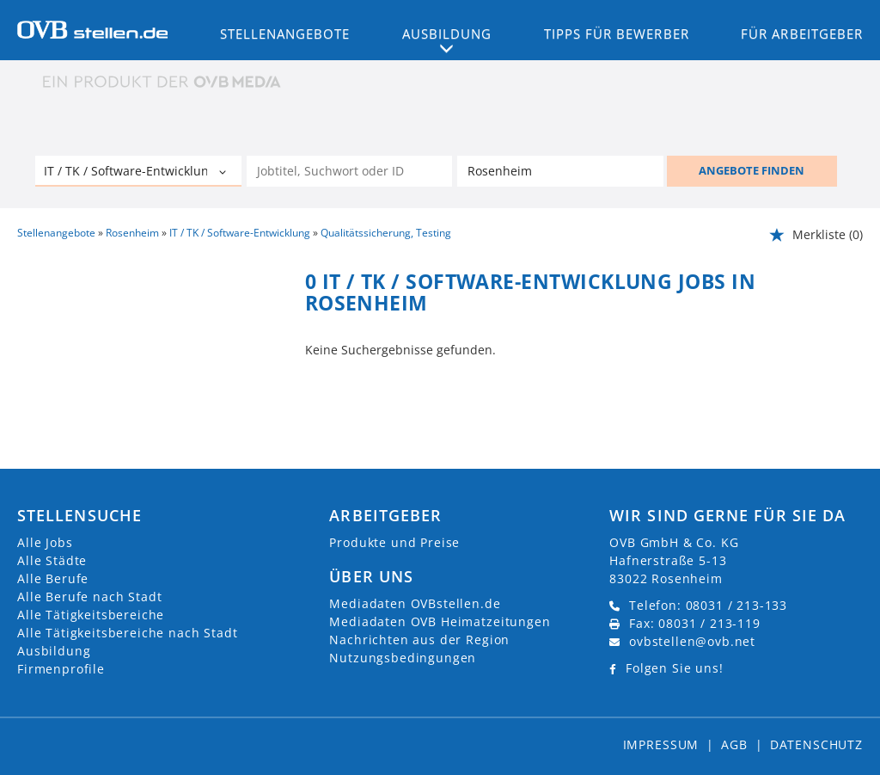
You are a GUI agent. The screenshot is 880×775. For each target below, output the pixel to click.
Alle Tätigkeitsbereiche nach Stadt (127, 632)
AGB (734, 744)
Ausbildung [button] (447, 33)
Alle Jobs (45, 542)
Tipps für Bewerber (616, 33)
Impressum (661, 744)
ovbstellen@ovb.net (692, 641)
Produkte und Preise (394, 542)
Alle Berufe (53, 578)
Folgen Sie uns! (675, 668)
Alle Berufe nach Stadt (89, 596)
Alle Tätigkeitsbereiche (90, 614)
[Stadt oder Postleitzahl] (560, 171)
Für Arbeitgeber (802, 33)
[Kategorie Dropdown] (224, 173)
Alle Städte (52, 560)
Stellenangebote (285, 33)
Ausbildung (53, 651)
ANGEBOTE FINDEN (751, 170)
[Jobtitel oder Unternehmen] (350, 171)
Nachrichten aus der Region (419, 639)
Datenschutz (816, 744)
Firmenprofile (61, 669)
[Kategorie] (121, 173)
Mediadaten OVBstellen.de (414, 603)
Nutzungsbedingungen (402, 657)
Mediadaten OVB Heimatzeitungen (439, 621)
